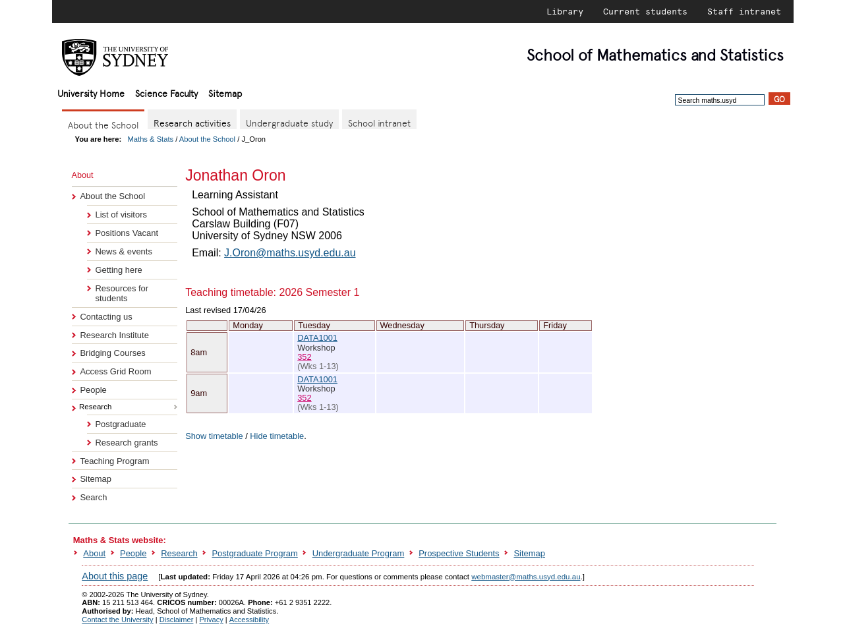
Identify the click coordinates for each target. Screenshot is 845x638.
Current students (645, 11)
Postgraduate (120, 424)
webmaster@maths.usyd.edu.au (525, 577)
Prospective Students (459, 553)
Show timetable (214, 436)
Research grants (126, 443)
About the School (207, 139)
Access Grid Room (115, 371)
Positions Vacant (126, 233)
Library (564, 11)
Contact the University (117, 620)
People (93, 390)
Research (179, 553)
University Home (91, 92)
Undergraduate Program (358, 553)
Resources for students (121, 293)
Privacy (211, 620)
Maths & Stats (151, 139)
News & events (123, 251)
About (94, 553)
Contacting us (106, 317)
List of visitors (120, 214)
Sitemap (225, 92)
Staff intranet (744, 11)
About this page (115, 576)
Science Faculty (166, 92)
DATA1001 (317, 338)
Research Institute (114, 335)
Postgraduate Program (254, 553)
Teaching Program (114, 461)
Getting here (118, 270)
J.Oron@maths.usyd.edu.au (289, 252)
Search (93, 497)
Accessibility (249, 620)
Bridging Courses (112, 353)
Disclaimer (177, 620)
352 (304, 357)
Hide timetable (277, 436)
